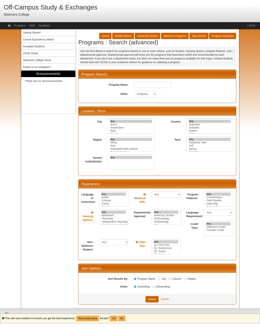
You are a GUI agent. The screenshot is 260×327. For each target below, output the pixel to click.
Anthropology (166, 218)
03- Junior (166, 251)
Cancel (165, 299)
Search (152, 299)
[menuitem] (48, 92)
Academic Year (210, 142)
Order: (124, 286)
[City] (159, 279)
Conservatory (218, 197)
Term (177, 139)
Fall (210, 145)
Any (131, 121)
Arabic (113, 197)
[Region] (185, 279)
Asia (131, 145)
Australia (210, 127)
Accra (131, 124)
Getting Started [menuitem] (32, 32)
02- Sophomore (166, 248)
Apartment (113, 215)
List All (105, 35)
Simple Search (123, 35)
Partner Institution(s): (93, 159)
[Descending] (153, 286)
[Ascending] (135, 286)
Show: (124, 93)
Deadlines (44, 25)
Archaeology (166, 221)
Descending (161, 286)
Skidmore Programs (174, 35)
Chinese (113, 200)
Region (97, 139)
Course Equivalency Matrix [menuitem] (38, 39)
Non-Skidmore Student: (87, 246)
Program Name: (118, 84)
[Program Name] (135, 279)
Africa (131, 142)
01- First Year (166, 245)
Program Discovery (222, 35)
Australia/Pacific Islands (131, 148)
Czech (113, 203)
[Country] (170, 279)
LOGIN (251, 25)
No (121, 318)
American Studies (166, 215)
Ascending (142, 286)
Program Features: (192, 196)
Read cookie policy (87, 318)
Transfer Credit (218, 230)
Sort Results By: (118, 278)
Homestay (113, 218)
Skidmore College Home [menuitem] (37, 60)
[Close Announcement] (233, 51)
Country (176, 121)
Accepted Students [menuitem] (34, 46)
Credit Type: (194, 226)
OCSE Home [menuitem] (30, 53)
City (99, 121)
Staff (32, 25)
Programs (20, 25)
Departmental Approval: (141, 214)
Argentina (210, 124)
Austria (210, 130)
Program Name (144, 278)
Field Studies (218, 200)
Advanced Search (147, 35)
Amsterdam (131, 127)
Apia (131, 130)
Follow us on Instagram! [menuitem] (37, 67)
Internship (218, 203)
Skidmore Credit (218, 226)
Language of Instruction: (88, 198)
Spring (210, 148)
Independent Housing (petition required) (113, 221)
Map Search (199, 35)
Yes (114, 318)
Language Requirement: (193, 214)
